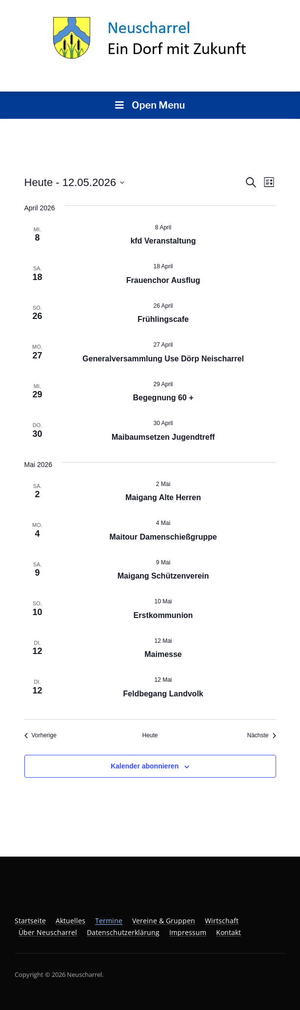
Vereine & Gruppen (163, 920)
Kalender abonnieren (145, 766)
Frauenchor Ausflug (163, 280)
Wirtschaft (222, 920)
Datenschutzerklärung (123, 932)
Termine (108, 920)
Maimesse (163, 654)
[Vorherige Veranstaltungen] (40, 735)
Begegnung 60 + (163, 397)
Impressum (187, 932)
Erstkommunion (163, 615)
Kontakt (228, 932)
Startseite (30, 920)
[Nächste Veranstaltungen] (261, 735)
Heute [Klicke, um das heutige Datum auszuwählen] (150, 735)
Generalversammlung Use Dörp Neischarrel (163, 359)
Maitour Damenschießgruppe (163, 537)
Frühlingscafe (163, 319)
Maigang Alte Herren (163, 497)
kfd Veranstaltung (163, 241)
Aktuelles (70, 920)
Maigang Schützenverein (163, 576)
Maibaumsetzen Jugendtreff (163, 437)
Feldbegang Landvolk (163, 694)
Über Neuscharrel (48, 932)
